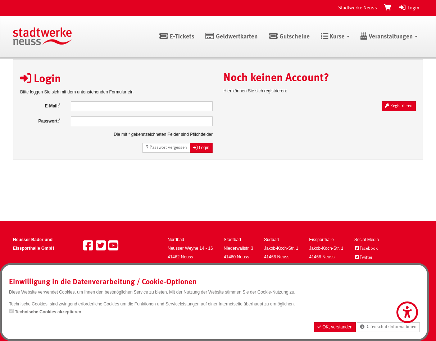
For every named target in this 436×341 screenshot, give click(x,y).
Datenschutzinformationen (388, 326)
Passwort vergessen (166, 147)
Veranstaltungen (389, 37)
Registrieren (399, 105)
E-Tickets (176, 37)
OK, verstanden (335, 327)
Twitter (363, 257)
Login (409, 7)
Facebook (366, 248)
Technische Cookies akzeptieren (48, 311)
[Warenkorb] (387, 7)
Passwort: (49, 121)
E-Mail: (52, 106)
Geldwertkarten (231, 37)
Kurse (335, 37)
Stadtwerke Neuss (357, 7)
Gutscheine (289, 37)
